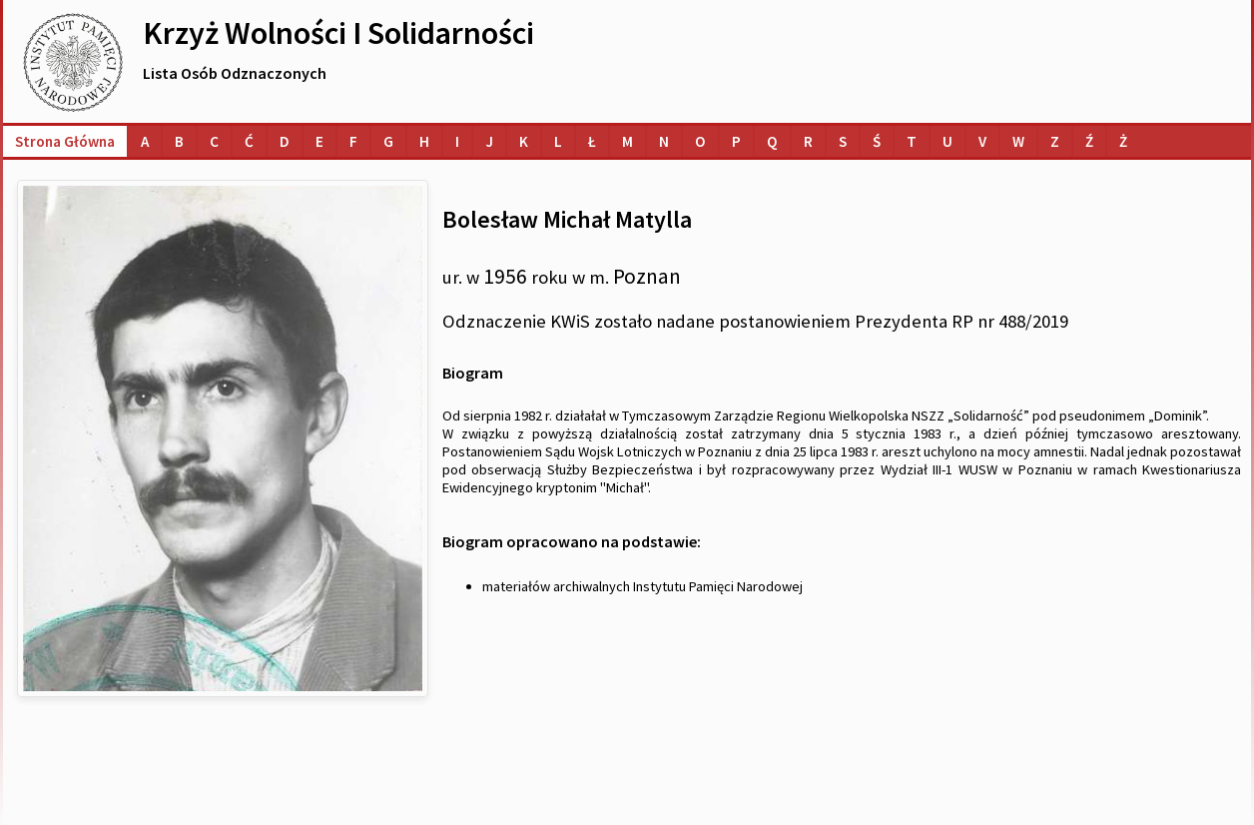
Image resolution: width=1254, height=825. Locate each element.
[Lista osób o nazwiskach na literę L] (558, 141)
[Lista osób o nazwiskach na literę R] (808, 141)
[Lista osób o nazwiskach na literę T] (912, 141)
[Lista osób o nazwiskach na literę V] (982, 141)
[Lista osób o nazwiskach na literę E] (319, 141)
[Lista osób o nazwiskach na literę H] (424, 141)
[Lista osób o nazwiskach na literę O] (700, 141)
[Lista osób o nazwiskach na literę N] (664, 141)
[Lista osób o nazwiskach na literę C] (214, 141)
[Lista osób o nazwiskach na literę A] (145, 141)
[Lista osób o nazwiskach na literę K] (523, 141)
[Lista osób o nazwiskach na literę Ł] (592, 141)
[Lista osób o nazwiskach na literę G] (388, 141)
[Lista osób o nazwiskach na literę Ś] (877, 141)
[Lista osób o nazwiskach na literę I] (457, 141)
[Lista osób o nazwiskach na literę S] (843, 141)
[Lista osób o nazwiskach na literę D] (285, 141)
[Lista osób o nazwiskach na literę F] (353, 141)
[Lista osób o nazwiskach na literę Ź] (1089, 141)
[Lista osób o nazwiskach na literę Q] (772, 141)
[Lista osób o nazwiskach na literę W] (1018, 141)
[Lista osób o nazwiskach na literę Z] (1054, 141)
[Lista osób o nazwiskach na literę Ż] (1123, 141)
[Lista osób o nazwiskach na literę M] (627, 141)
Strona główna (65, 141)
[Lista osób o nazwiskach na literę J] (489, 141)
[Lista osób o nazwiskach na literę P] (736, 141)
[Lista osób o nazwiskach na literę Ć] (249, 141)
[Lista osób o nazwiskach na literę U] (947, 141)
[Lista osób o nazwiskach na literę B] (179, 141)
